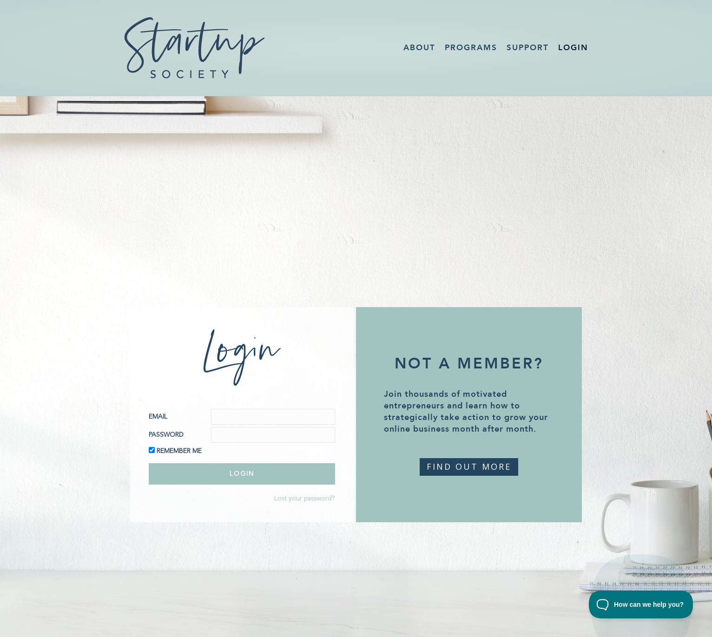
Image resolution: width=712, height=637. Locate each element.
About (419, 47)
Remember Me (179, 451)
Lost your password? (304, 498)
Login (573, 47)
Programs (471, 47)
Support (528, 47)
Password (166, 435)
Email (158, 417)
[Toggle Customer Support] (641, 604)
